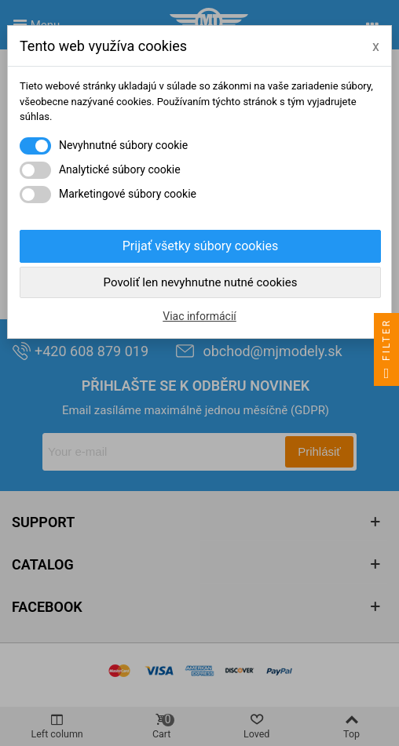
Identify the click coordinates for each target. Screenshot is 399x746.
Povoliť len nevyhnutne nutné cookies (201, 282)
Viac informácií (199, 316)
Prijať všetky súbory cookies (200, 245)
